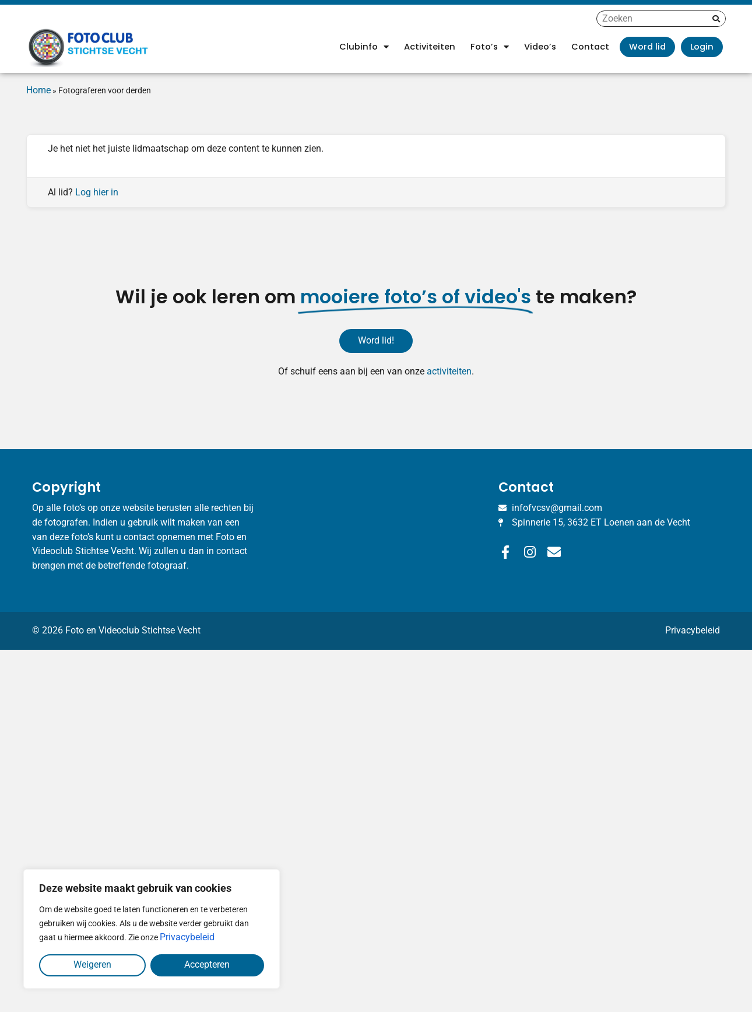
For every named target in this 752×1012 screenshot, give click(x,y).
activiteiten (449, 371)
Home (38, 90)
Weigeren (92, 964)
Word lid (647, 46)
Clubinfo (364, 47)
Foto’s (489, 47)
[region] (151, 929)
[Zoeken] (716, 18)
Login (702, 46)
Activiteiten (429, 46)
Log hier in (96, 192)
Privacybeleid (187, 937)
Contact (590, 46)
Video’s (540, 46)
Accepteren (207, 964)
